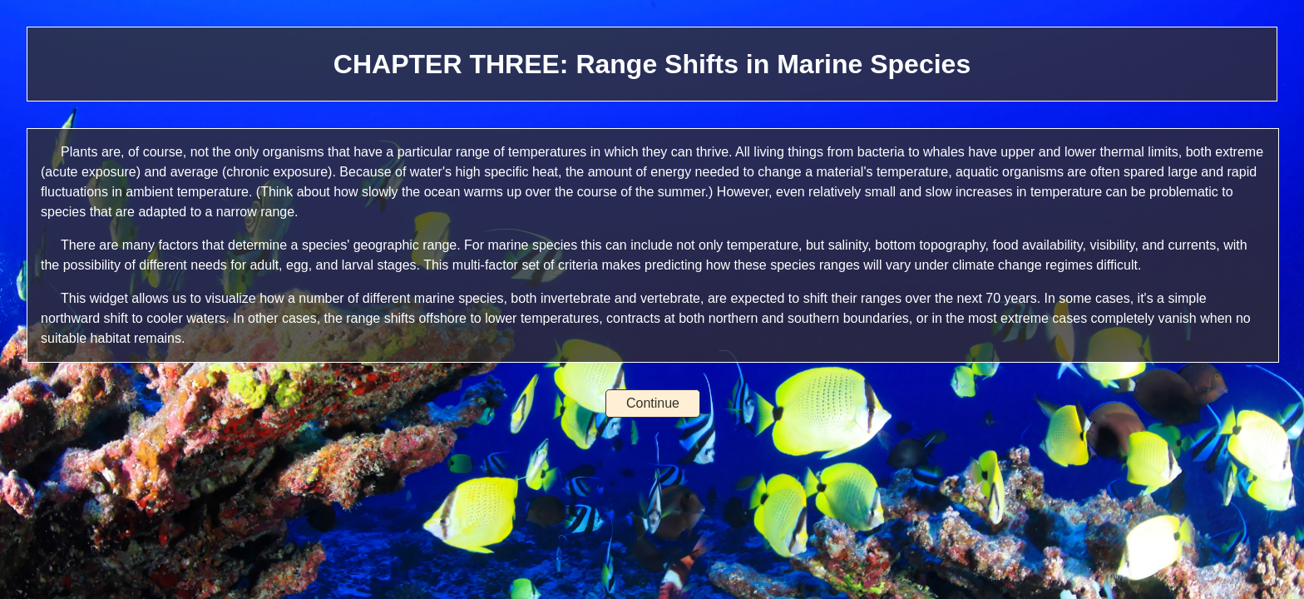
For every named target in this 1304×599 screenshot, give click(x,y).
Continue (652, 403)
